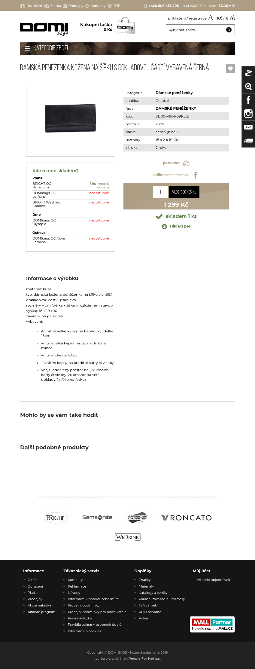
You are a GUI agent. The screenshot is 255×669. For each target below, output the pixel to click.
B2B (114, 6)
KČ (219, 18)
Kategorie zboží (51, 48)
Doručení (31, 6)
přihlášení (177, 18)
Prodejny (73, 6)
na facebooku (176, 175)
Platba (52, 6)
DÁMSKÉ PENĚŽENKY (176, 108)
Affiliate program (42, 612)
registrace (198, 18)
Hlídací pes (176, 226)
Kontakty (95, 6)
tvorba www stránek (127, 658)
